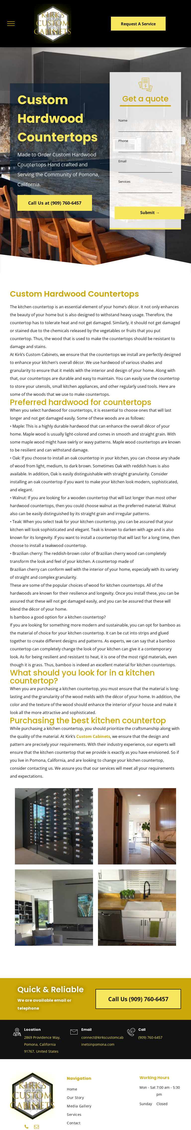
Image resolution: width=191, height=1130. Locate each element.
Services (124, 181)
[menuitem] (86, 1089)
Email (122, 161)
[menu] (10, 23)
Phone (123, 140)
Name (122, 120)
